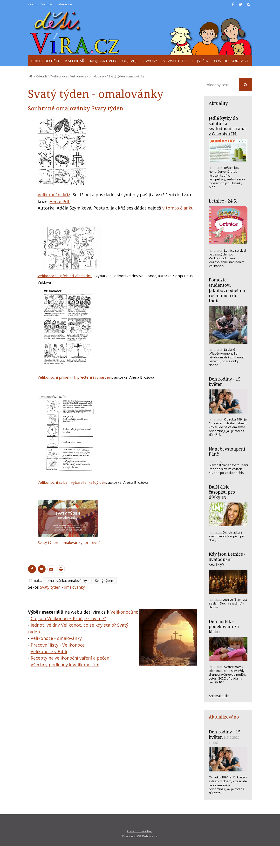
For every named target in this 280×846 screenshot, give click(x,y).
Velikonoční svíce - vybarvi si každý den (72, 482)
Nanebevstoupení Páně (227, 451)
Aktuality (218, 103)
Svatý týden (104, 580)
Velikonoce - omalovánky (88, 76)
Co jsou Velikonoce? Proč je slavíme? (68, 618)
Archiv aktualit (219, 695)
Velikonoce (59, 76)
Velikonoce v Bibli (49, 651)
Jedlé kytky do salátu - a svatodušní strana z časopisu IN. (227, 126)
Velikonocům (123, 612)
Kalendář (42, 76)
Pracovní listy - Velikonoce (58, 645)
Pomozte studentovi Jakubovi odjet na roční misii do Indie (227, 290)
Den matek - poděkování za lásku (224, 626)
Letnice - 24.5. (223, 201)
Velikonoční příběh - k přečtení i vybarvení (75, 377)
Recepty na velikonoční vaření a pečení (70, 658)
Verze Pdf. (60, 201)
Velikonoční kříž (54, 194)
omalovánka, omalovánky (67, 580)
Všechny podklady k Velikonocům (65, 665)
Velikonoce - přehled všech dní (65, 275)
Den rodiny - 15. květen (225, 381)
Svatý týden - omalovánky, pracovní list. (72, 542)
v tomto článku (178, 208)
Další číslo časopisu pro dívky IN (222, 492)
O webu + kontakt (139, 831)
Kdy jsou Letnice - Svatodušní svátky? (227, 559)
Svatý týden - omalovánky (126, 76)
